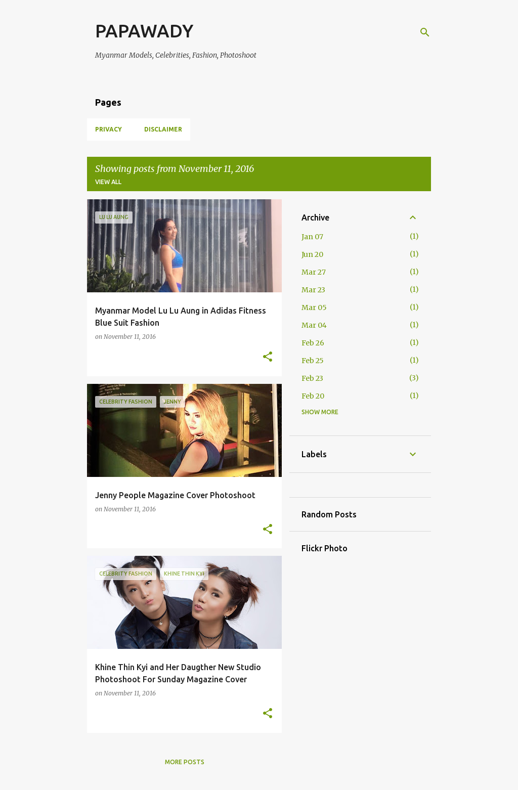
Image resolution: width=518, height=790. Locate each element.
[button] (268, 357)
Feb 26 (312, 342)
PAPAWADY (144, 30)
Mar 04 (314, 325)
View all (108, 182)
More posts (184, 762)
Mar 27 (313, 272)
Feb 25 (312, 360)
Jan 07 (312, 236)
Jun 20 (312, 254)
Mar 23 (313, 289)
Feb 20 (312, 396)
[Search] (425, 32)
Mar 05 (314, 307)
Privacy (108, 129)
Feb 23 (312, 378)
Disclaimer (163, 129)
